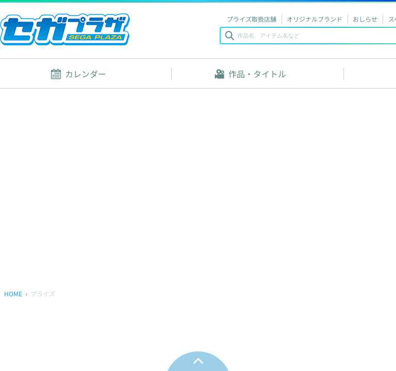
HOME (13, 293)
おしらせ (365, 18)
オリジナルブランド (314, 18)
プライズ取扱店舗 (251, 18)
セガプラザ (65, 29)
